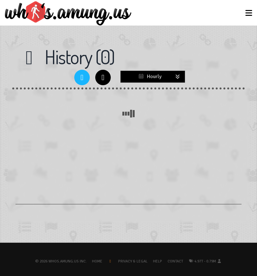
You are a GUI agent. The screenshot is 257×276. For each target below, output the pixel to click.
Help (157, 261)
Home (97, 261)
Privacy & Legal (133, 261)
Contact (175, 261)
